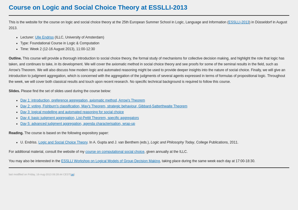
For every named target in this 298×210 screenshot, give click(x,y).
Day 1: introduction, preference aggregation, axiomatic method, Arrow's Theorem (82, 100)
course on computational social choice (114, 152)
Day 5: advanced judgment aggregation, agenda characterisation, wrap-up (77, 124)
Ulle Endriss (44, 37)
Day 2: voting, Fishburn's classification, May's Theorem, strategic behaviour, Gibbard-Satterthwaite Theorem (103, 106)
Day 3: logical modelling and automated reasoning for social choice (72, 112)
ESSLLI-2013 (238, 22)
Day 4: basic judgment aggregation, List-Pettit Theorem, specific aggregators (79, 118)
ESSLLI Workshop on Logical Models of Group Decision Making (110, 161)
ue (72, 174)
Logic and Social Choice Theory (62, 142)
